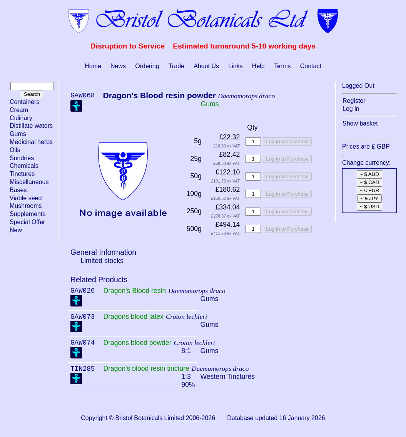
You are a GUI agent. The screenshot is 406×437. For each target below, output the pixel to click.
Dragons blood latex (133, 316)
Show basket (360, 123)
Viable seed (26, 198)
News (118, 66)
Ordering (147, 66)
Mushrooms (26, 206)
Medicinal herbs (31, 142)
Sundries (22, 158)
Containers (24, 102)
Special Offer (27, 222)
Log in (351, 108)
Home (93, 66)
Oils (15, 150)
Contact (310, 66)
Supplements (27, 214)
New (16, 230)
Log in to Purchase (287, 141)
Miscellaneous (29, 182)
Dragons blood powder (137, 343)
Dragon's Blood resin (134, 291)
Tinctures (22, 174)
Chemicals (24, 165)
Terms (282, 66)
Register (354, 100)
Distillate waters (31, 125)
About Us (206, 66)
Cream (19, 110)
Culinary (21, 118)
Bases (18, 190)
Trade (176, 66)
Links (235, 66)
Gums (18, 134)
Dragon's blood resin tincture (146, 368)
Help (258, 66)
